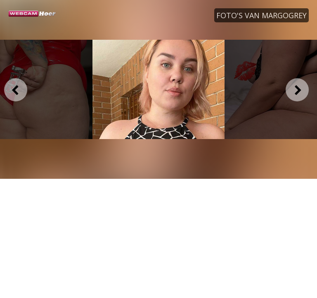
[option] (158, 89)
